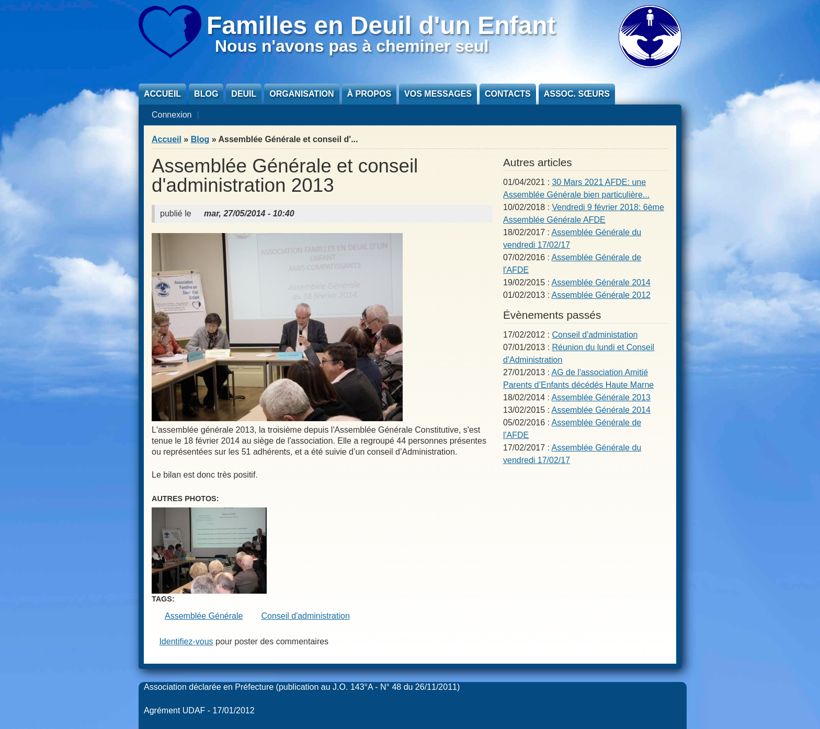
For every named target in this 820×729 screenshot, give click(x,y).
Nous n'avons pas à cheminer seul (351, 46)
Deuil (243, 93)
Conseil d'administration (305, 615)
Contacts (508, 93)
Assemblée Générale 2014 (601, 282)
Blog (206, 93)
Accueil (162, 93)
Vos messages (438, 93)
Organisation (301, 93)
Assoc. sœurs (577, 93)
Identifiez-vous (186, 641)
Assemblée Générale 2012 (601, 295)
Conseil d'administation (594, 334)
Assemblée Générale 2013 (601, 397)
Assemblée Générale (204, 615)
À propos (369, 93)
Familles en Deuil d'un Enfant (381, 25)
